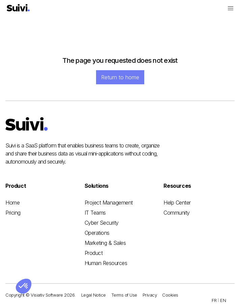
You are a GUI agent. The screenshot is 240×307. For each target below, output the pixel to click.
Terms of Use (124, 295)
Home (12, 202)
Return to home (120, 77)
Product (94, 253)
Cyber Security (102, 222)
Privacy (150, 295)
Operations (97, 232)
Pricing (13, 212)
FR (214, 300)
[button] (230, 8)
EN (223, 300)
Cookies (170, 295)
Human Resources (106, 263)
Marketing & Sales (105, 242)
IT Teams (95, 212)
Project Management (109, 202)
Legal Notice (93, 295)
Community (176, 212)
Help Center (177, 202)
